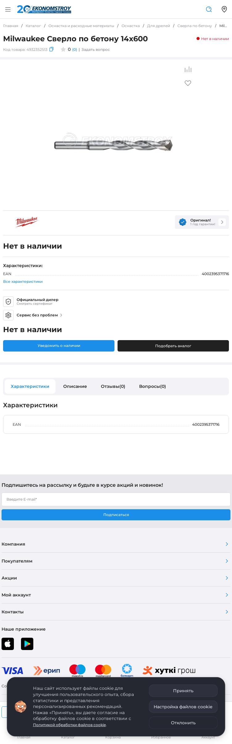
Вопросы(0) (152, 386)
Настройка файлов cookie (183, 706)
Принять (183, 690)
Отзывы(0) (113, 386)
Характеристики (30, 386)
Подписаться (116, 514)
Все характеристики (23, 281)
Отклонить (183, 723)
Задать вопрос (95, 49)
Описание (75, 386)
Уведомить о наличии (59, 345)
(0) (74, 49)
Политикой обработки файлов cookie (69, 724)
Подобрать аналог (173, 346)
